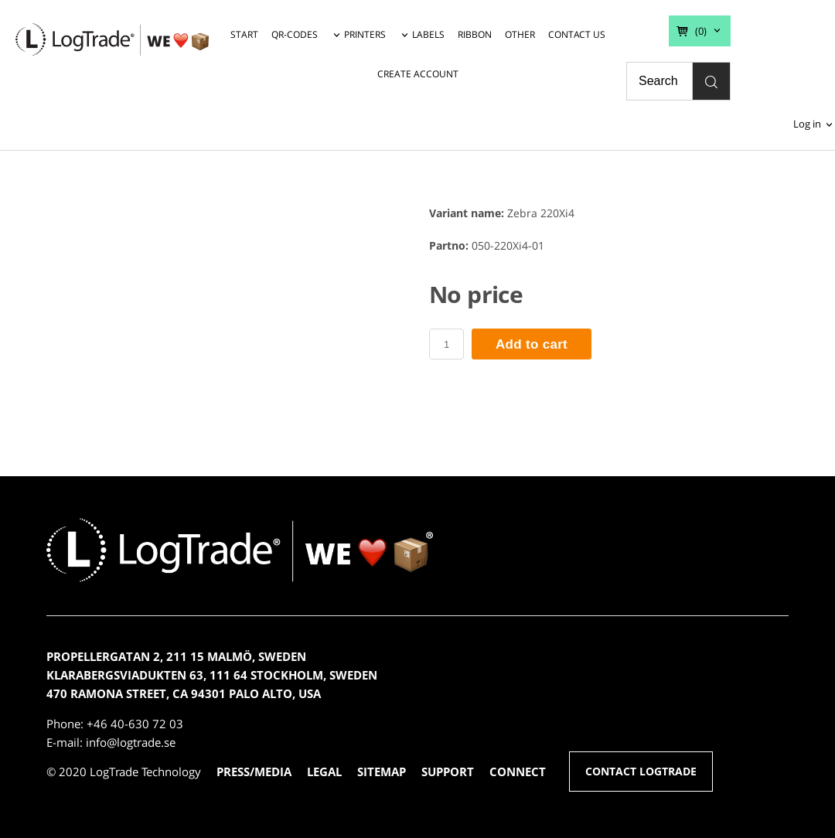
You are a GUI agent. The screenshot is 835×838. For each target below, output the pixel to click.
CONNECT (517, 771)
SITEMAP (381, 771)
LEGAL (324, 771)
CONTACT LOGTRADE (641, 771)
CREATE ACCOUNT (417, 73)
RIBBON (475, 34)
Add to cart (531, 344)
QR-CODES (294, 34)
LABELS (428, 34)
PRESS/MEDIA (253, 771)
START (244, 34)
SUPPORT (447, 771)
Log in (807, 124)
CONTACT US (576, 34)
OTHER (520, 34)
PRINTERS (365, 34)
